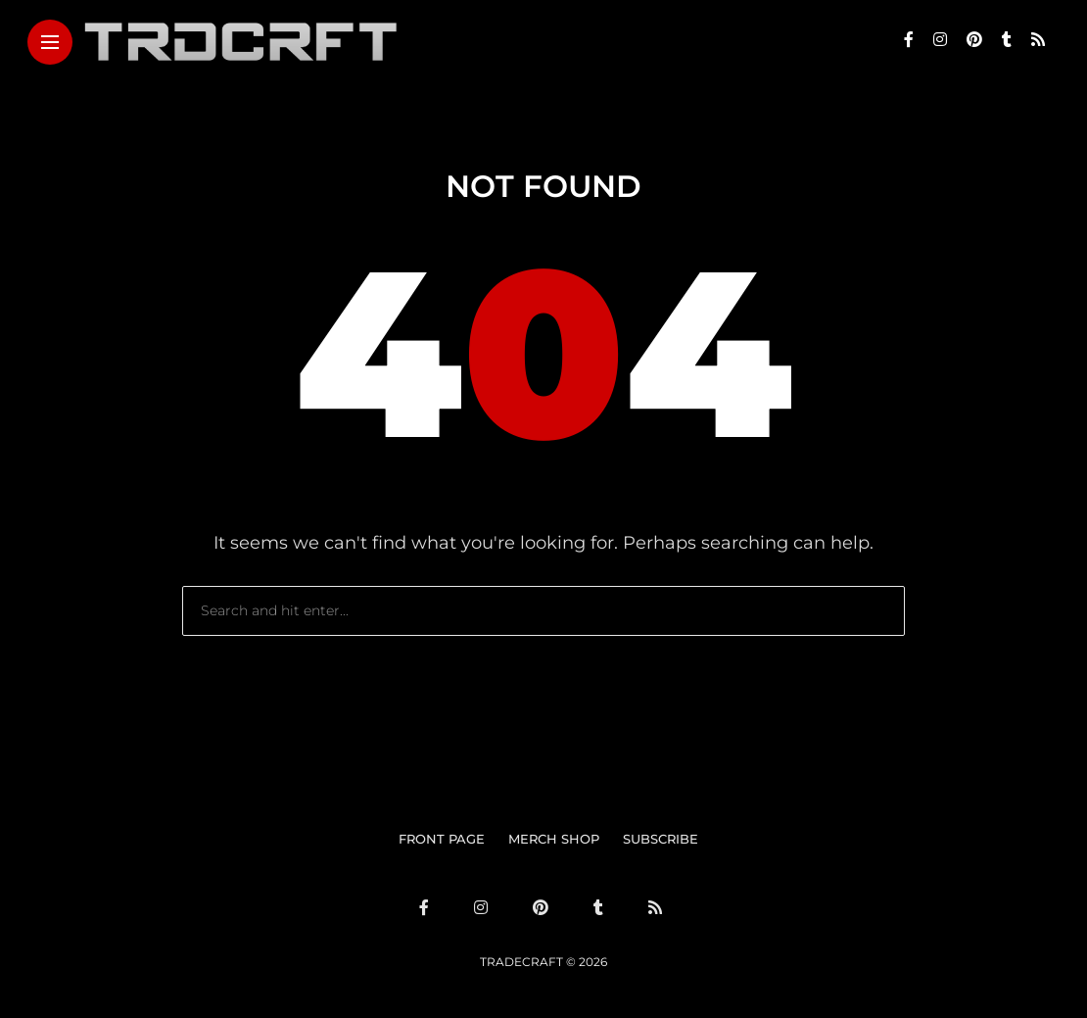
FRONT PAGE (442, 839)
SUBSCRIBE (660, 839)
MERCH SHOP (553, 839)
